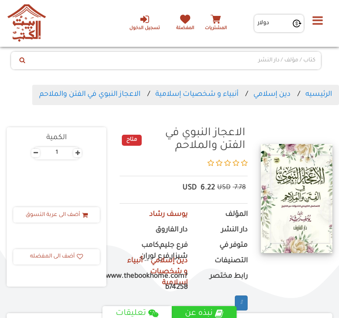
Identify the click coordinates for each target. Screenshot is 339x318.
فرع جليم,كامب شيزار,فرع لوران (164, 251)
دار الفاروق (171, 230)
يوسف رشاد (168, 215)
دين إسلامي (271, 94)
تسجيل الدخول (144, 22)
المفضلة (185, 28)
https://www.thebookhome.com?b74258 (154, 282)
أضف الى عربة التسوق (57, 215)
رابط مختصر (229, 276)
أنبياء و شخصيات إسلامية (196, 94)
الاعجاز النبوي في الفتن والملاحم (89, 94)
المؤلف (236, 215)
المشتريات (216, 28)
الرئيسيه (318, 94)
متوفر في (233, 246)
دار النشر (234, 230)
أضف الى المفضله (56, 257)
